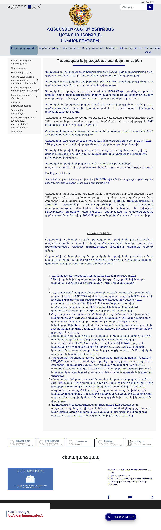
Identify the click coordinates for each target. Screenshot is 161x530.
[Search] (133, 7)
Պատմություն (18, 68)
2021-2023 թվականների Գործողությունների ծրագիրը (116, 215)
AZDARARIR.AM (25, 443)
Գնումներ (16, 131)
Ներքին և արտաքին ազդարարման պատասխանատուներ (24, 80)
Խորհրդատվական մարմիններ (24, 96)
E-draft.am (114, 443)
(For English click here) (57, 173)
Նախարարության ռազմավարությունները (25, 89)
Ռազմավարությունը (140, 201)
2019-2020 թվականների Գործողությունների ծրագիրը (86, 204)
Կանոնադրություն (21, 72)
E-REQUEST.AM (55, 443)
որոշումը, (119, 201)
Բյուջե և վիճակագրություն (21, 104)
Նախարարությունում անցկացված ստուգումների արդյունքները (23, 122)
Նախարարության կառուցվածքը (21, 62)
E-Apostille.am (81, 443)
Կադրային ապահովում (24, 112)
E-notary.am (142, 443)
